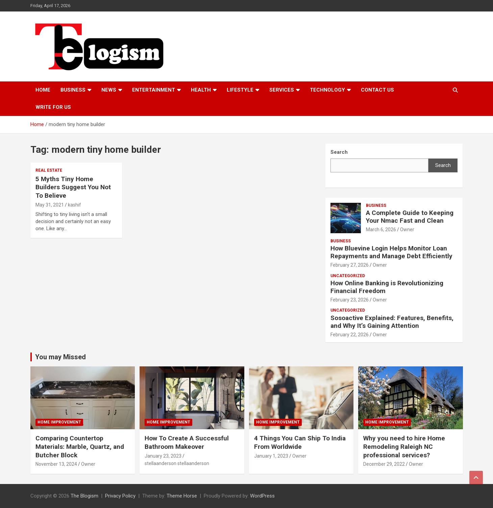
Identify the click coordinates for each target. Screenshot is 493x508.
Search (443, 165)
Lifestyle (240, 90)
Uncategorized (347, 275)
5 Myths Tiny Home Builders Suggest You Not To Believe (73, 187)
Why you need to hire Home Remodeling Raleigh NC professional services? (404, 446)
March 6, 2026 (381, 229)
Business (72, 90)
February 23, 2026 (349, 300)
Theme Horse (182, 496)
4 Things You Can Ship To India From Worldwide (300, 442)
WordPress (262, 496)
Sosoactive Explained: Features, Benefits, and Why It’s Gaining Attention (391, 322)
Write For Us (53, 107)
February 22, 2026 (349, 334)
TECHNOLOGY (327, 90)
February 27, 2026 (349, 265)
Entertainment (153, 90)
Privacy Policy (120, 496)
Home (42, 90)
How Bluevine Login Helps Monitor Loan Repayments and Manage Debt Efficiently (391, 252)
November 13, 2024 (56, 464)
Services (281, 90)
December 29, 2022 (384, 464)
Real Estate (48, 170)
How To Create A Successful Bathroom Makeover (187, 442)
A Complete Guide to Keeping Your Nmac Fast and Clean (409, 216)
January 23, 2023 (163, 456)
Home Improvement (59, 422)
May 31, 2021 (49, 205)
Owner (407, 229)
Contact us (377, 90)
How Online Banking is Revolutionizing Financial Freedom (386, 287)
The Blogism (84, 496)
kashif (74, 205)
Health (201, 90)
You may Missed (60, 357)
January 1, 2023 (271, 456)
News (108, 90)
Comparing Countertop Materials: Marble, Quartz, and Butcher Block (79, 446)
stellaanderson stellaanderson (177, 463)
